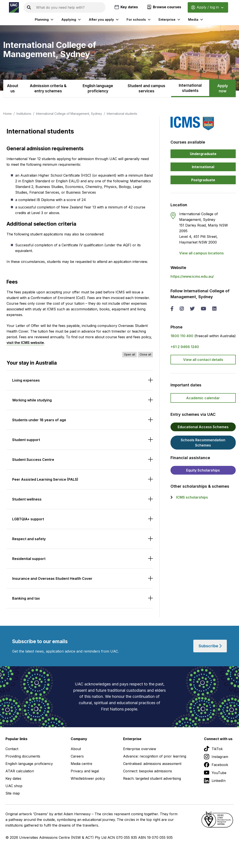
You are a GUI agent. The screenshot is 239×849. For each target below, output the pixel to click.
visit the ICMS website (25, 342)
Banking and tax (26, 598)
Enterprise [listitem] (170, 19)
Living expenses (26, 380)
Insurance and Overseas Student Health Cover (52, 578)
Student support (26, 440)
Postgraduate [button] (203, 180)
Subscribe (210, 646)
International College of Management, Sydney (69, 113)
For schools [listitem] (139, 19)
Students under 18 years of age (39, 420)
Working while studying (32, 400)
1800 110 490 (181, 336)
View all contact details (203, 359)
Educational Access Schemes (203, 427)
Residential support (28, 558)
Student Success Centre (33, 459)
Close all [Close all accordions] (145, 354)
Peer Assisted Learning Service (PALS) (45, 479)
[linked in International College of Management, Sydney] (214, 309)
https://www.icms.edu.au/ (192, 276)
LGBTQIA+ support (28, 519)
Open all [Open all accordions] (129, 354)
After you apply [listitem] (104, 19)
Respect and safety (29, 539)
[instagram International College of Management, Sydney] (182, 309)
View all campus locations (201, 253)
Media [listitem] (196, 19)
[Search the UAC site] (69, 7)
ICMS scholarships (192, 497)
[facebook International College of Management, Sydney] (171, 309)
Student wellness (27, 499)
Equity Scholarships (203, 470)
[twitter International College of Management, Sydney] (192, 309)
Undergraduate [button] (203, 154)
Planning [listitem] (45, 19)
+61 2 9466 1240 (184, 347)
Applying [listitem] (71, 19)
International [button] (203, 167)
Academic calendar (203, 398)
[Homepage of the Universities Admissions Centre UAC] (14, 7)
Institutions (24, 113)
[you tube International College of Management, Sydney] (203, 309)
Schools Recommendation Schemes (203, 442)
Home (7, 113)
